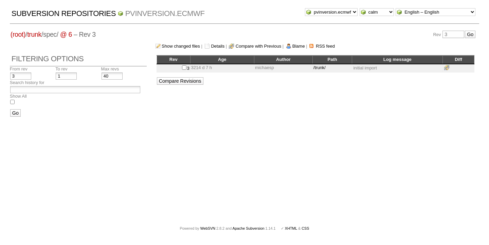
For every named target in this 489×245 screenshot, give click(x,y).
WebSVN (207, 228)
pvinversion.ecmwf (165, 13)
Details (217, 46)
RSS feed (325, 46)
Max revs (110, 68)
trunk (34, 34)
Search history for (27, 82)
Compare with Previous (258, 46)
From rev (19, 68)
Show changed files (181, 46)
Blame (298, 46)
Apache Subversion (249, 228)
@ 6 (66, 34)
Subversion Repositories (64, 13)
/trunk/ (319, 67)
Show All (18, 96)
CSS (305, 228)
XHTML (291, 228)
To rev (61, 68)
